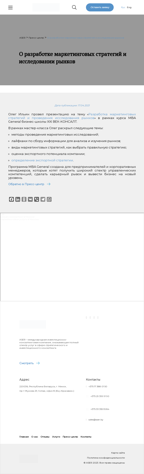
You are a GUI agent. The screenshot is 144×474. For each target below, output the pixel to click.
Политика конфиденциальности (106, 457)
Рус (123, 7)
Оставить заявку (99, 7)
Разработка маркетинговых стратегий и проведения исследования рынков (72, 116)
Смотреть (26, 363)
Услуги (56, 436)
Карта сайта (118, 452)
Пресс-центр (70, 436)
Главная (24, 436)
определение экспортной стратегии (42, 160)
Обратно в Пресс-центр (26, 184)
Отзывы (44, 436)
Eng (129, 7)
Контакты (86, 436)
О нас (34, 436)
